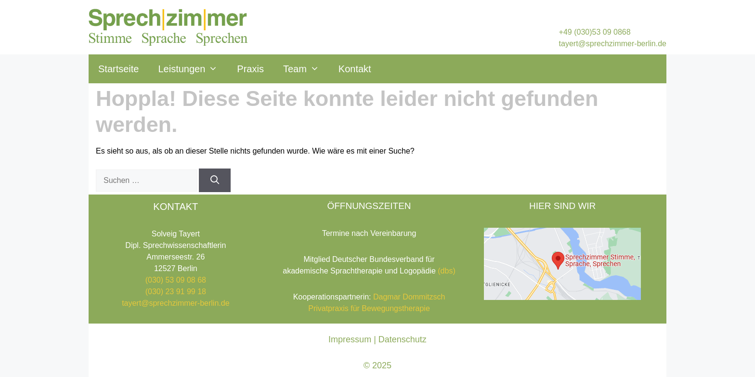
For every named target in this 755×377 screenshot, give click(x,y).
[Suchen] (214, 180)
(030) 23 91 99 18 (175, 291)
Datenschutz (402, 339)
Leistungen (192, 68)
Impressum (349, 339)
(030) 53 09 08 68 (175, 280)
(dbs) (446, 271)
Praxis (250, 69)
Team (306, 68)
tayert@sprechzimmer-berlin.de (612, 43)
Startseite (118, 69)
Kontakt (354, 69)
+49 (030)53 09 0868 (595, 32)
